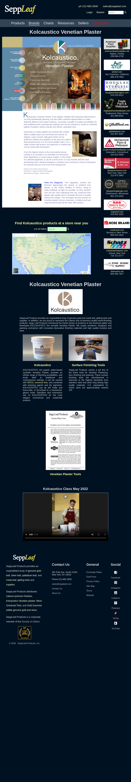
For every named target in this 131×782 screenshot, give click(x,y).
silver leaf (16, 575)
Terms (89, 591)
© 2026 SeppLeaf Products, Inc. (24, 643)
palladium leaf (29, 575)
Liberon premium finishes (19, 596)
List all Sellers (40, 229)
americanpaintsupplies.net (117, 50)
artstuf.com (117, 70)
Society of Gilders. (31, 621)
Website (90, 595)
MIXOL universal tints (37, 382)
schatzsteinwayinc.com (117, 249)
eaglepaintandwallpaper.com (117, 109)
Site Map (90, 586)
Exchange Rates (94, 572)
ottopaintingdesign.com (117, 189)
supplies (10, 584)
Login (89, 12)
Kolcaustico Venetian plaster (20, 601)
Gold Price (91, 577)
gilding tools (23, 580)
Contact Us (57, 588)
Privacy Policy (92, 581)
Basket (100, 12)
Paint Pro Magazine (53, 183)
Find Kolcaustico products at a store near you (51, 223)
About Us (56, 593)
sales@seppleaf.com (114, 6)
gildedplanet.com (117, 130)
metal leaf (11, 580)
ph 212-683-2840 (88, 6)
